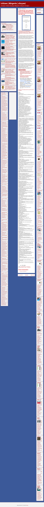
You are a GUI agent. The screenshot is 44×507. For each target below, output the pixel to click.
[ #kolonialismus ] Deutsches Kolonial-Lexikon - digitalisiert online (10, 86)
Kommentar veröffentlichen (23, 271)
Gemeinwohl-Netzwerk (39, 453)
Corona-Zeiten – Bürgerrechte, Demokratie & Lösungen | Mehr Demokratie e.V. (39, 456)
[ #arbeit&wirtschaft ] (4, 235)
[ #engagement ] (3, 249)
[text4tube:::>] (39, 297)
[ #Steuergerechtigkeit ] (4, 199)
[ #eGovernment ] (3, 246)
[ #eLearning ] (3, 247)
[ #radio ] (2, 290)
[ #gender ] (2, 258)
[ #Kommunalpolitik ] (4, 158)
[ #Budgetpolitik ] (3, 109)
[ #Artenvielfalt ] (3, 100)
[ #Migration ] (3, 169)
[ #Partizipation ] (3, 176)
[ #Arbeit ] (2, 96)
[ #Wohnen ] (3, 227)
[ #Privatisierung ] (3, 179)
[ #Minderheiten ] (3, 171)
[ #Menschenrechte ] (4, 167)
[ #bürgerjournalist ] (4, 239)
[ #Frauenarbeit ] (3, 134)
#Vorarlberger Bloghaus (39, 110)
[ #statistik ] (2, 294)
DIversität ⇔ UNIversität (39, 125)
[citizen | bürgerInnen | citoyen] (6, 24)
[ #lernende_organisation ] (4, 273)
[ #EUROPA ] (3, 123)
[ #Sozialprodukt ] (3, 194)
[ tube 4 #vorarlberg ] (39, 436)
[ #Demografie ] (3, 118)
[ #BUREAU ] (3, 102)
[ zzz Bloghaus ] (29, 267)
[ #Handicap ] (3, 146)
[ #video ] (2, 300)
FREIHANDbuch (39, 60)
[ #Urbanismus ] (3, 210)
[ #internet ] (2, 267)
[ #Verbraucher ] (3, 214)
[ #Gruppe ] (2, 145)
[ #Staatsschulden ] (4, 195)
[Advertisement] (8, 14)
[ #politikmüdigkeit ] (4, 285)
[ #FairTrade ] (3, 128)
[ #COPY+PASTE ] (4, 110)
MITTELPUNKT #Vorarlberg (39, 261)
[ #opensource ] (3, 283)
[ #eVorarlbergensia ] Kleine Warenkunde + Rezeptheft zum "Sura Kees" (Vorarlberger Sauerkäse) (39, 266)
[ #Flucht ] (2, 131)
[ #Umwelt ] (2, 208)
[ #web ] (25, 267)
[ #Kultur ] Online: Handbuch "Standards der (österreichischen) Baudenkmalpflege (9, 47)
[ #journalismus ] (3, 268)
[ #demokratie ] (28, 266)
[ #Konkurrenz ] (3, 160)
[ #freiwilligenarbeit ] (4, 256)
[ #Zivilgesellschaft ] (4, 230)
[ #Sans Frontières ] (4, 184)
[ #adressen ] (3, 232)
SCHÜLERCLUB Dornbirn (39, 191)
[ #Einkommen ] (3, 125)
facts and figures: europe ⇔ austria (39, 469)
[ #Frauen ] (2, 133)
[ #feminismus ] (3, 253)
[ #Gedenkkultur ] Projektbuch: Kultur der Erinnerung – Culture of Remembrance (10, 41)
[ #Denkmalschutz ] (4, 120)
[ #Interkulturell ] (3, 152)
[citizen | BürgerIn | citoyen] (13, 3)
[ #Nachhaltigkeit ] (3, 172)
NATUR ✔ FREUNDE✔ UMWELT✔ (39, 78)
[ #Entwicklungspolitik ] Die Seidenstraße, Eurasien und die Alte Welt (10, 76)
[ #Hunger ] (2, 148)
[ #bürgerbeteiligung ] (23, 266)
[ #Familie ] (2, 130)
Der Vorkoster (39, 93)
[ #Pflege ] (2, 177)
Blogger (27, 505)
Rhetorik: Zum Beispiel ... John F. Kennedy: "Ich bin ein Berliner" (9, 70)
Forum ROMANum (39, 244)
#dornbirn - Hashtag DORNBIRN (39, 486)
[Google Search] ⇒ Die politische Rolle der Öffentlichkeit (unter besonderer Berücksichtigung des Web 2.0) (25, 76)
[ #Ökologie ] (3, 303)
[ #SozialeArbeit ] (3, 190)
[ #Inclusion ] (3, 149)
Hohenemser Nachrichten (39, 382)
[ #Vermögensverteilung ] (4, 219)
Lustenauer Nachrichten (39, 366)
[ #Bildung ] (2, 106)
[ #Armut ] (2, 99)
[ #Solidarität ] (3, 189)
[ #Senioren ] (3, 187)
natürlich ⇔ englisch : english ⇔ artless (39, 346)
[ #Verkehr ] (3, 217)
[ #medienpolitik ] (3, 276)
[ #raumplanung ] (3, 291)
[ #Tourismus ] (3, 205)
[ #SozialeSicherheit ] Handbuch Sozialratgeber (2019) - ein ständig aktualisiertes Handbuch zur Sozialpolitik (10, 53)
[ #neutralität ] (3, 279)
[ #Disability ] (3, 122)
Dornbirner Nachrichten (39, 156)
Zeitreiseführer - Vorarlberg (39, 280)
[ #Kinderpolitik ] (3, 155)
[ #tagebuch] (3, 297)
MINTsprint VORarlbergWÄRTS (39, 210)
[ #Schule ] (2, 186)
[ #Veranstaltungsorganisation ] (4, 212)
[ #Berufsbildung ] (3, 103)
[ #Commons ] (3, 114)
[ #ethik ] (2, 250)
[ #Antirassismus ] (3, 94)
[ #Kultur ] (2, 164)
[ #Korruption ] (3, 163)
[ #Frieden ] (3, 137)
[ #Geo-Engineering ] (4, 141)
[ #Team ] (2, 203)
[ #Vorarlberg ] (3, 224)
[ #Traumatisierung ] (4, 206)
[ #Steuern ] (3, 200)
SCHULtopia (39, 46)
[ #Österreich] (3, 304)
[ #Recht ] (2, 180)
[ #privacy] (2, 288)
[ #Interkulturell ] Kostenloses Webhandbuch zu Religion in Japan (9, 26)
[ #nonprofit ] (3, 282)
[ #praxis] (2, 287)
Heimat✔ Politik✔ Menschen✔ (39, 418)
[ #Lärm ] (2, 166)
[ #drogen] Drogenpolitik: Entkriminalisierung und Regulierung (10, 65)
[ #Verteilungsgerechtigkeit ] (4, 222)
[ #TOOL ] (2, 202)
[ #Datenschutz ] (3, 117)
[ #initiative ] (3, 265)
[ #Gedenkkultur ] (3, 140)
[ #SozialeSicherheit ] (4, 192)
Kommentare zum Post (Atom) (28, 277)
